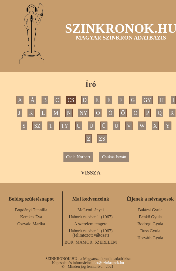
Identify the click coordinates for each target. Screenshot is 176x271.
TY (64, 126)
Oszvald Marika (31, 224)
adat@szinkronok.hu (108, 263)
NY (83, 113)
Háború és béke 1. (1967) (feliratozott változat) (91, 233)
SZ (37, 126)
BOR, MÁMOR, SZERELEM (91, 242)
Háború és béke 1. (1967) (91, 217)
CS (70, 100)
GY (147, 100)
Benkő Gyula (150, 217)
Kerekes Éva (31, 217)
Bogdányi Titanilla (31, 210)
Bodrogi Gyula (150, 224)
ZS (102, 139)
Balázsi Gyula (150, 210)
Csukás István (114, 157)
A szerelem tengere (90, 224)
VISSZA (90, 172)
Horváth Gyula (150, 238)
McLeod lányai (90, 210)
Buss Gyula (150, 231)
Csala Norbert (78, 157)
